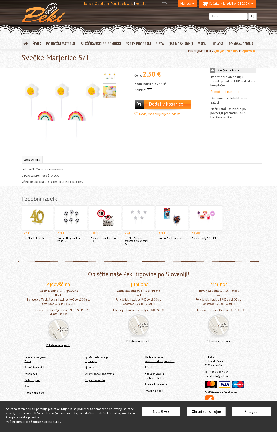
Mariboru (232, 51)
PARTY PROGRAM (138, 44)
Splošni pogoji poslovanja (100, 374)
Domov (88, 4)
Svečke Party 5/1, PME (204, 238)
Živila (28, 361)
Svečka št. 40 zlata (34, 238)
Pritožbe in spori (154, 391)
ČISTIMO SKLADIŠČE (181, 43)
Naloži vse (161, 411)
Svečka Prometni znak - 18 (104, 239)
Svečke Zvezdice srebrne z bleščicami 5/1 (136, 241)
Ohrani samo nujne (206, 411)
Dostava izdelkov (154, 378)
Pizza (27, 386)
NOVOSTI (218, 43)
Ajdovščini (249, 51)
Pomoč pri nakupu (224, 91)
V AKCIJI (203, 43)
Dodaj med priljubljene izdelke (157, 114)
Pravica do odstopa (156, 384)
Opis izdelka (32, 160)
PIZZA (159, 44)
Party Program (32, 380)
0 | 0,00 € (227, 3)
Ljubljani (219, 51)
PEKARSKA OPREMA (241, 43)
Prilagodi (251, 411)
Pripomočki (31, 374)
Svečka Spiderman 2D (171, 238)
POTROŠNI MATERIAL (61, 44)
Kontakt (141, 4)
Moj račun (187, 3)
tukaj (56, 421)
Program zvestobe (95, 380)
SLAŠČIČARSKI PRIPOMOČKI (101, 44)
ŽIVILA (37, 44)
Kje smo (89, 367)
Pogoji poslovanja (122, 4)
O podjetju (102, 4)
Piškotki (149, 367)
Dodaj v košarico (166, 104)
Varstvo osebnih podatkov (160, 361)
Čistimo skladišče (34, 393)
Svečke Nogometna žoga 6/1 (68, 239)
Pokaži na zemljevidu (58, 345)
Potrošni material (34, 367)
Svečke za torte (228, 70)
